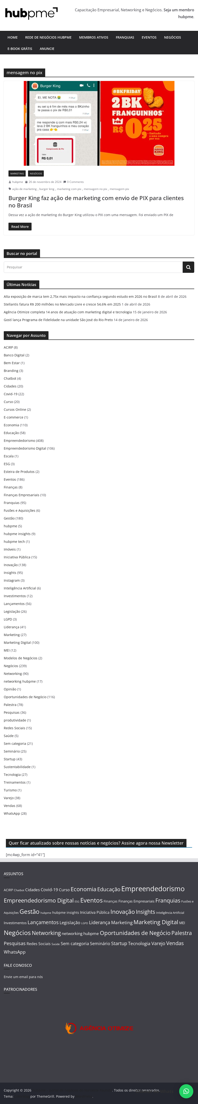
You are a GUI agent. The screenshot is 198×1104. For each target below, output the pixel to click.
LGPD (8, 619)
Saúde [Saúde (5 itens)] (56, 944)
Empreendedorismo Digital (25, 448)
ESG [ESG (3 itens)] (77, 901)
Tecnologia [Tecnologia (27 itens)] (139, 943)
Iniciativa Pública (17, 557)
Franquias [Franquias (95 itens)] (167, 900)
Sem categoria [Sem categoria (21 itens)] (75, 943)
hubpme (17, 182)
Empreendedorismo (19, 440)
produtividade (15, 720)
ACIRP (8, 347)
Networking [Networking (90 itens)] (46, 933)
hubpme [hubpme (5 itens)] (45, 913)
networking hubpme (20, 681)
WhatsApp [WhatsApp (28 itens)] (15, 952)
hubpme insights (17, 534)
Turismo (10, 790)
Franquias (125, 37)
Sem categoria (15, 743)
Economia (11, 425)
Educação (11, 433)
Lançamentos (14, 603)
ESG (7, 464)
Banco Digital (14, 355)
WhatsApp (12, 813)
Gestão (9, 518)
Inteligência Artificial (20, 588)
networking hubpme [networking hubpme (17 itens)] (80, 933)
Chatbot (10, 378)
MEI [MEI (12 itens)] (182, 922)
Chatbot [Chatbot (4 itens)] (19, 890)
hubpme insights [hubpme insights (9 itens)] (65, 912)
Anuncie (47, 48)
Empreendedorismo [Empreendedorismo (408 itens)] (153, 888)
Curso (8, 401)
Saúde (9, 735)
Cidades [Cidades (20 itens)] (32, 889)
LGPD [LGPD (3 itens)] (84, 923)
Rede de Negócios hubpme (48, 37)
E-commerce (13, 417)
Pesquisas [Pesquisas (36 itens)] (15, 943)
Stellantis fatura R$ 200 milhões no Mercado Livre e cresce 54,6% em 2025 (62, 304)
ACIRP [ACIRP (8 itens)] (8, 890)
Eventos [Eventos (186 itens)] (91, 900)
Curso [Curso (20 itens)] (64, 889)
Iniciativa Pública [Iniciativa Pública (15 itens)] (94, 912)
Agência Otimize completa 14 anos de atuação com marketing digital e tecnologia (68, 312)
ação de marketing (24, 189)
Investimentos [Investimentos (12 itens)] (15, 922)
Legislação (12, 611)
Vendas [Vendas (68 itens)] (175, 943)
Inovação (11, 565)
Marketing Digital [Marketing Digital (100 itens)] (155, 922)
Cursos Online (15, 409)
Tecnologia (12, 774)
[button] (186, 1091)
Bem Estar (12, 363)
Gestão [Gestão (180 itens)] (30, 911)
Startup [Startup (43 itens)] (119, 943)
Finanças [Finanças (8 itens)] (110, 901)
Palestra (10, 704)
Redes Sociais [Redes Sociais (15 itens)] (39, 943)
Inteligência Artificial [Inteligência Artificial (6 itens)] (170, 913)
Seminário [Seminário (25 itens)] (100, 943)
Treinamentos (15, 782)
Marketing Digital (17, 642)
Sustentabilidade (17, 767)
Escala (9, 456)
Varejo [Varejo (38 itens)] (158, 943)
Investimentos (15, 596)
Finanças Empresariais (21, 495)
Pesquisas (12, 712)
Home (13, 37)
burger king (46, 189)
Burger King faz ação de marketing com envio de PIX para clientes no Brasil (96, 201)
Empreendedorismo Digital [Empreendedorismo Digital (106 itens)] (39, 900)
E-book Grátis (20, 48)
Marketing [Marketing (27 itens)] (122, 922)
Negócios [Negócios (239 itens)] (17, 932)
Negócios (172, 37)
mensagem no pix (95, 189)
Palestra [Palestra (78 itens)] (181, 933)
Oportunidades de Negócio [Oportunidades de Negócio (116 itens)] (135, 933)
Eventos (149, 37)
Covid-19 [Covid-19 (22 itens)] (49, 889)
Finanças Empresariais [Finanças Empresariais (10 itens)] (136, 901)
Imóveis (10, 549)
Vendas (9, 805)
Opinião (10, 689)
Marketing (17, 173)
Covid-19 (10, 394)
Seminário (12, 751)
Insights (10, 572)
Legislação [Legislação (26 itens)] (70, 922)
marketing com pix (69, 189)
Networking (13, 673)
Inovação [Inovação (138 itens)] (122, 911)
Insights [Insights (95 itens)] (145, 911)
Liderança (11, 627)
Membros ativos (93, 37)
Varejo (9, 798)
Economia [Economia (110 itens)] (83, 889)
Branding (11, 370)
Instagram (12, 580)
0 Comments (73, 182)
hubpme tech (14, 541)
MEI (7, 650)
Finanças (11, 487)
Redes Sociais (14, 728)
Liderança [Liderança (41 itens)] (99, 922)
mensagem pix (119, 189)
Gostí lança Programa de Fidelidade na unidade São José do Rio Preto (58, 320)
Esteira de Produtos (19, 471)
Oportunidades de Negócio (25, 697)
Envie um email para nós (23, 977)
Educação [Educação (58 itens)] (108, 889)
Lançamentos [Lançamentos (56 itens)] (43, 922)
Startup (10, 759)
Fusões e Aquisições (19, 510)
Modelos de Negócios (20, 658)
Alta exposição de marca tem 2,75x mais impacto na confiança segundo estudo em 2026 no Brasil (80, 296)
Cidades (10, 386)
